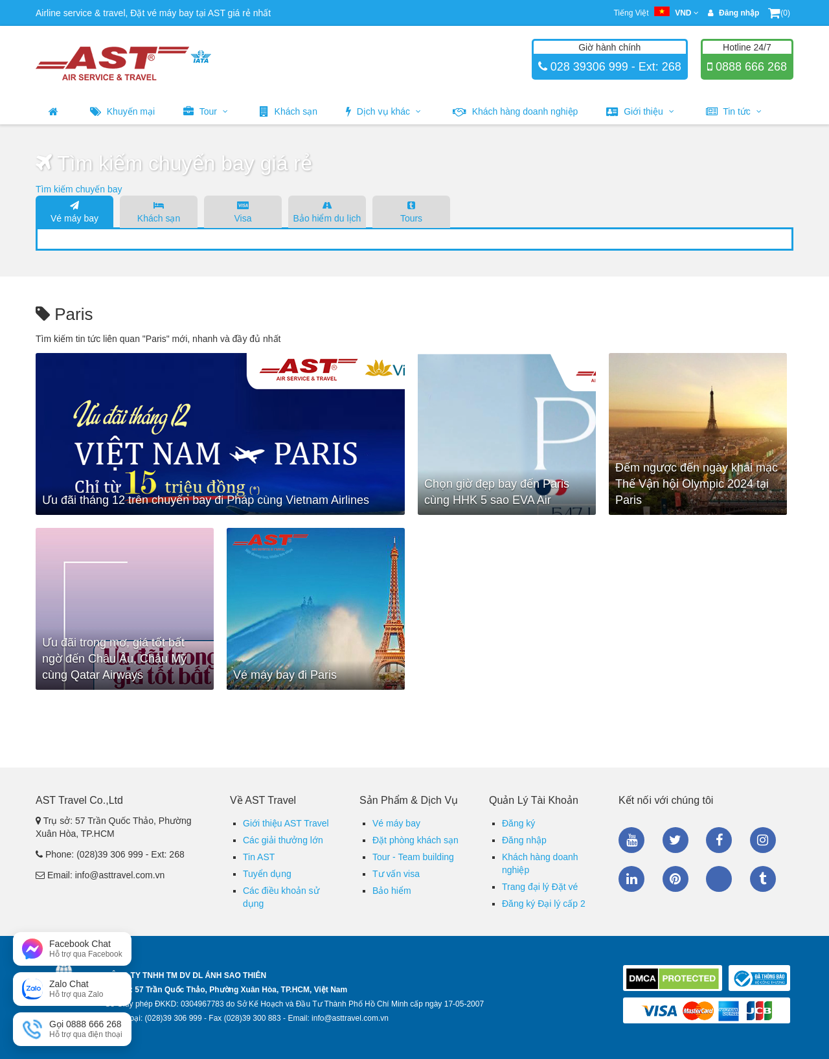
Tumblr (763, 879)
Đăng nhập (524, 840)
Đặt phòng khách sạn (415, 840)
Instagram (763, 840)
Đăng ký (518, 823)
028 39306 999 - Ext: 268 (614, 66)
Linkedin (631, 879)
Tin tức (734, 111)
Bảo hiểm (391, 890)
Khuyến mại (122, 111)
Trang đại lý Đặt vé (540, 887)
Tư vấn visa (396, 874)
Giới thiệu (640, 111)
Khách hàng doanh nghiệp (515, 111)
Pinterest (675, 879)
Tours (411, 211)
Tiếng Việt (655, 13)
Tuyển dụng (267, 874)
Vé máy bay (74, 211)
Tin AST (259, 857)
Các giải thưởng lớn (283, 840)
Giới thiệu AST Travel (286, 823)
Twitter (675, 840)
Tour (205, 111)
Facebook (719, 840)
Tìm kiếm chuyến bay (79, 189)
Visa (242, 211)
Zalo (719, 879)
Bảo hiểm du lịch (327, 211)
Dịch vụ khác (383, 111)
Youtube (631, 840)
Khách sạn (288, 111)
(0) (779, 13)
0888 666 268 (749, 66)
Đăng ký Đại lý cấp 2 (543, 903)
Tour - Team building (413, 857)
